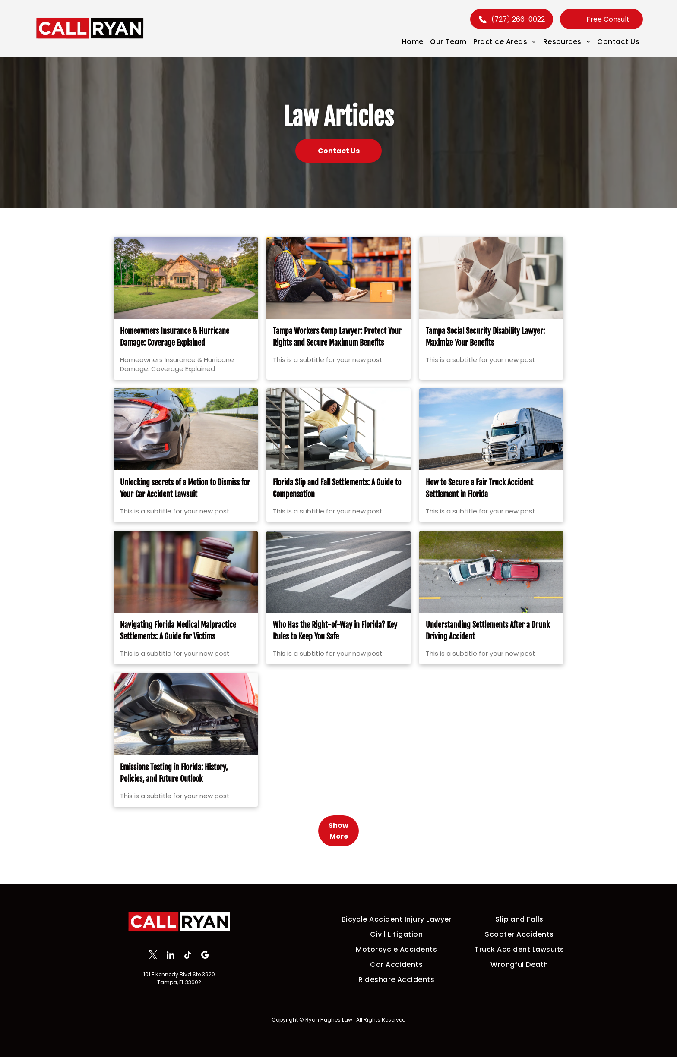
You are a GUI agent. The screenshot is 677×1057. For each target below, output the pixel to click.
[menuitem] (413, 41)
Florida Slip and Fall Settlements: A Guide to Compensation (337, 502)
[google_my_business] (205, 956)
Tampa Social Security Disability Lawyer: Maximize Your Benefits (485, 351)
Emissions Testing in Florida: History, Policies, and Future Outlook (174, 787)
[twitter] (153, 956)
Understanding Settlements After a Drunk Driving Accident (488, 645)
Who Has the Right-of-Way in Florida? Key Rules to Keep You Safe (335, 645)
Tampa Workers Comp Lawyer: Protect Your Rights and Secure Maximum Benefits (337, 351)
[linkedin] (170, 956)
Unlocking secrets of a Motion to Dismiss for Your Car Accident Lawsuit (185, 502)
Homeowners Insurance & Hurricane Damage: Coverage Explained (174, 351)
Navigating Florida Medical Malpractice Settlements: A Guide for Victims (178, 645)
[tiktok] (187, 956)
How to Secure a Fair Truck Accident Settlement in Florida (479, 502)
